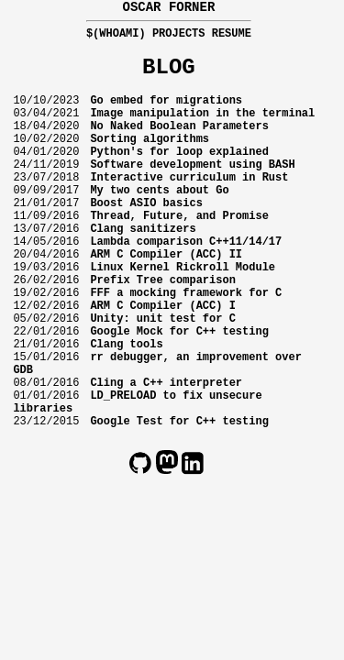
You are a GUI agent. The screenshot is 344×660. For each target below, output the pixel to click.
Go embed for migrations (166, 113)
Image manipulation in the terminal (202, 129)
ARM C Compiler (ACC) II (166, 300)
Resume (231, 38)
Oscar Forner (168, 8)
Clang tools (126, 409)
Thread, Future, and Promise (179, 253)
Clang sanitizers (142, 269)
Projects (178, 38)
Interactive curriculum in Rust (189, 206)
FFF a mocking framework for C (186, 347)
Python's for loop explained (179, 175)
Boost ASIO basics (146, 238)
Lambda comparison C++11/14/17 (186, 284)
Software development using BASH (192, 191)
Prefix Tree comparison (162, 331)
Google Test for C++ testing (179, 503)
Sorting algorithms (149, 160)
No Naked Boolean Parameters (179, 144)
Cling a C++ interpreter (166, 456)
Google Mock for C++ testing (179, 394)
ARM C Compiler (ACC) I (162, 362)
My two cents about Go (159, 222)
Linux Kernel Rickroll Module (182, 316)
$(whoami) (116, 38)
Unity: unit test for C (162, 378)
